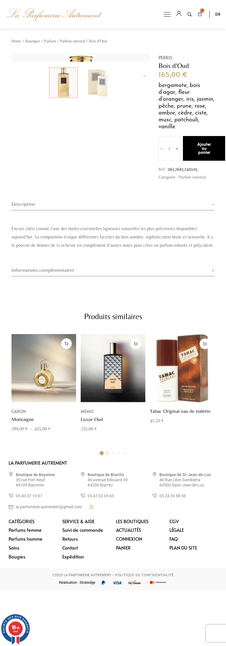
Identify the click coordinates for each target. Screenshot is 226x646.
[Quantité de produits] (169, 148)
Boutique (32, 41)
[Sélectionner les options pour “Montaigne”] (66, 406)
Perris (165, 57)
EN (217, 14)
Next (144, 144)
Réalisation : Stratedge (77, 638)
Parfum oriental (72, 41)
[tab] (113, 258)
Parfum (50, 41)
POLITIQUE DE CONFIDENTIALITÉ (144, 631)
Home (16, 41)
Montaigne (22, 482)
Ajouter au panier (204, 148)
